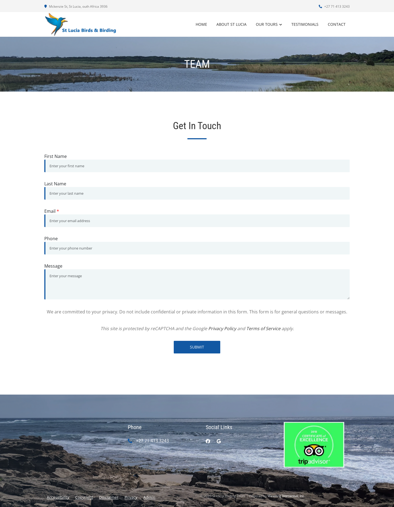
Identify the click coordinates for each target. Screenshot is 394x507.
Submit (197, 347)
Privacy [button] (130, 497)
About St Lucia (231, 24)
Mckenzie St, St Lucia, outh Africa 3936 (76, 6)
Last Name (55, 184)
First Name (55, 156)
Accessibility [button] (58, 497)
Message (53, 266)
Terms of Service (263, 328)
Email (51, 211)
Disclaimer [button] (108, 497)
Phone (51, 239)
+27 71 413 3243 (334, 6)
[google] (219, 441)
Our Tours (267, 24)
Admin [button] (149, 497)
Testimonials (304, 24)
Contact (337, 24)
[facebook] (208, 441)
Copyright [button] (84, 497)
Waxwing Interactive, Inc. (286, 496)
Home (201, 24)
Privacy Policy (222, 328)
